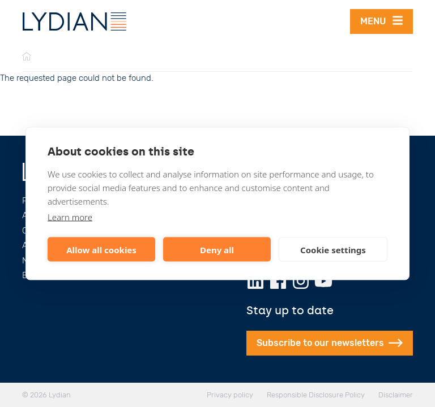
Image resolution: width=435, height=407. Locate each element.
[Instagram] (301, 281)
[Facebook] (278, 281)
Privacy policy (230, 395)
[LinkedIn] (255, 281)
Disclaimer (395, 395)
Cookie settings (333, 249)
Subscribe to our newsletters (330, 342)
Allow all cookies (101, 249)
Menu (381, 21)
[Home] (26, 57)
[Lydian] (74, 21)
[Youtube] (323, 281)
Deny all (217, 249)
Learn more (70, 217)
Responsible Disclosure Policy (316, 395)
